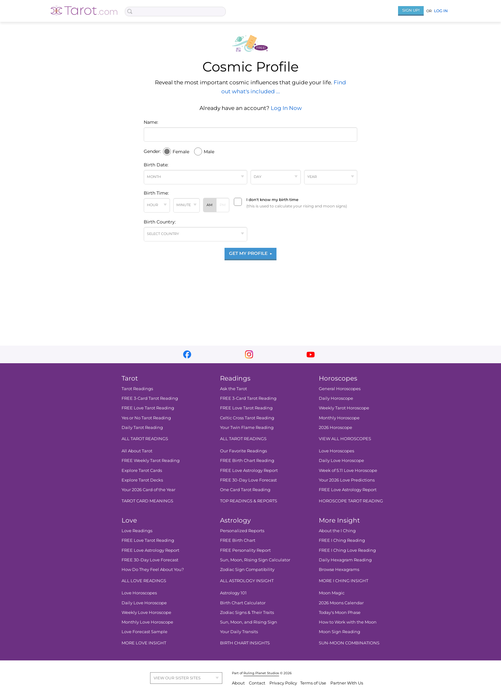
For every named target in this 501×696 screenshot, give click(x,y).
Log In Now (286, 108)
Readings (235, 378)
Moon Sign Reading (339, 631)
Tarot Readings (137, 388)
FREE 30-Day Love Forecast (248, 479)
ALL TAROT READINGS (145, 438)
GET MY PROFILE (250, 253)
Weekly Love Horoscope (146, 612)
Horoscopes (338, 378)
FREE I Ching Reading (342, 540)
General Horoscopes (340, 388)
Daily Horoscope (336, 398)
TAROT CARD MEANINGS (147, 500)
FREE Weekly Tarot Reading (151, 460)
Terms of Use (313, 683)
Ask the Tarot (233, 388)
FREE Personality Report (245, 550)
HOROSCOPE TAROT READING (351, 500)
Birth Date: (156, 165)
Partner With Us (346, 683)
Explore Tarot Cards (142, 470)
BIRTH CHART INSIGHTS (245, 642)
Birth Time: (156, 193)
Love (129, 520)
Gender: (152, 151)
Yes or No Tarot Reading (146, 417)
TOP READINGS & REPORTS (248, 500)
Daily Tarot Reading (142, 427)
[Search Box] (175, 11)
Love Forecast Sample (144, 631)
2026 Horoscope (335, 427)
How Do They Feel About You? (153, 569)
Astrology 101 (233, 592)
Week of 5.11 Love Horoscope (348, 470)
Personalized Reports (242, 530)
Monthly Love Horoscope (147, 622)
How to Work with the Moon (348, 622)
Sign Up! (411, 10)
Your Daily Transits (239, 631)
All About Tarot (137, 450)
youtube (311, 354)
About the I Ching (337, 530)
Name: (151, 122)
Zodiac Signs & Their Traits (247, 612)
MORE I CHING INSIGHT (343, 580)
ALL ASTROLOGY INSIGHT (247, 580)
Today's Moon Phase (340, 612)
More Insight (339, 520)
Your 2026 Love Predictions (347, 479)
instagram (249, 354)
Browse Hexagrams (339, 569)
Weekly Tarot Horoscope (344, 407)
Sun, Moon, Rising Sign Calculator (255, 559)
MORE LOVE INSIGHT (144, 642)
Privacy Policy (283, 683)
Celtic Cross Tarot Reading (247, 417)
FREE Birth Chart (237, 540)
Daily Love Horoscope (341, 460)
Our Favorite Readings (243, 450)
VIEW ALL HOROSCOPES (345, 438)
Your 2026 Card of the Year (148, 489)
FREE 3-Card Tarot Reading (150, 398)
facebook (187, 354)
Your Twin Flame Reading (247, 427)
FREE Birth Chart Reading (247, 460)
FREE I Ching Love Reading (347, 550)
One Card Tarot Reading (245, 489)
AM (210, 205)
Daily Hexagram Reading (345, 559)
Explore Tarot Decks (142, 479)
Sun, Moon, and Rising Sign (248, 622)
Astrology (235, 520)
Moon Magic (331, 592)
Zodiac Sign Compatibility (247, 569)
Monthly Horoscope (339, 417)
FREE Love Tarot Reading (148, 407)
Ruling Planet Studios (261, 673)
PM (223, 205)
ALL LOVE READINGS (144, 580)
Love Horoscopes (336, 450)
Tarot (130, 378)
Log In (441, 10)
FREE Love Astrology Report (249, 470)
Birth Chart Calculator (243, 602)
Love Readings (137, 530)
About (239, 683)
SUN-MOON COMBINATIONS (349, 642)
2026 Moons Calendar (341, 602)
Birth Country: (160, 222)
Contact (257, 683)
